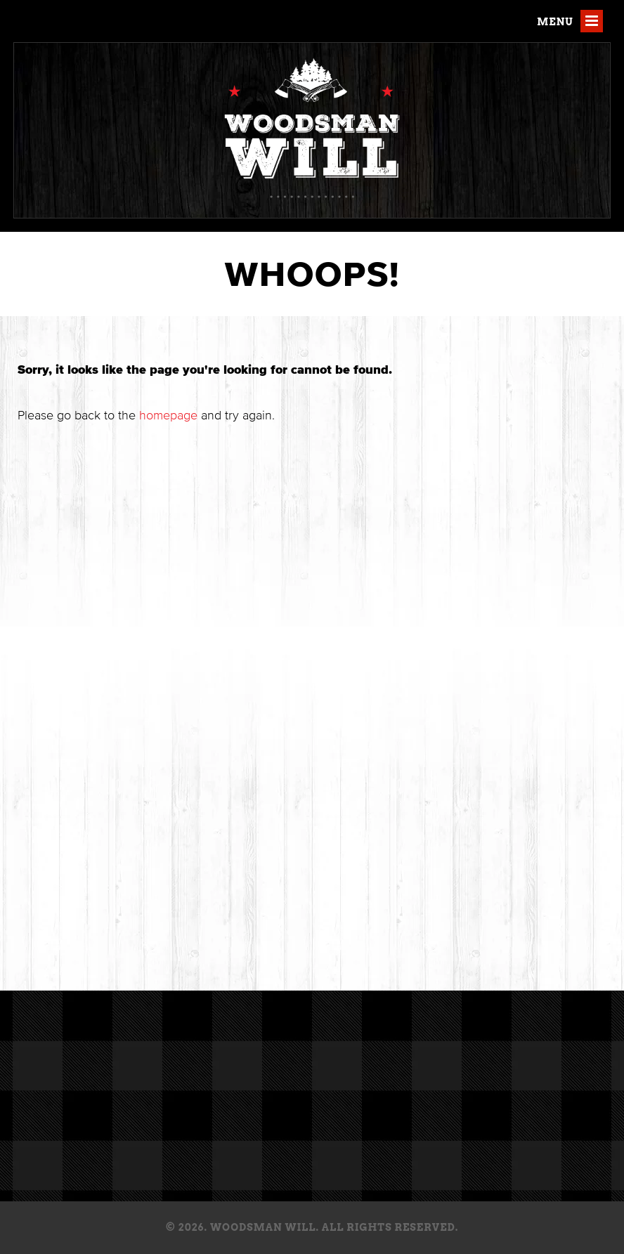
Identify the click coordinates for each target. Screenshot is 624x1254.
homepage (168, 415)
